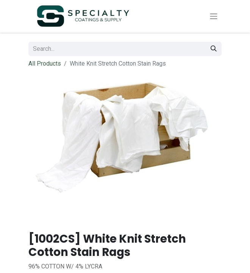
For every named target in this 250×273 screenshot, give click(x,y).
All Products (44, 63)
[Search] (214, 49)
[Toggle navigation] (214, 16)
